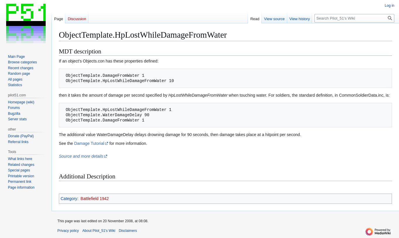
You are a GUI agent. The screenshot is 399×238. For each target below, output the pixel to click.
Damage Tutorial (89, 143)
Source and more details (81, 156)
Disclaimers (128, 231)
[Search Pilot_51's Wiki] (354, 18)
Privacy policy (68, 231)
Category (69, 198)
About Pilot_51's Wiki (98, 231)
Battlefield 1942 (95, 198)
